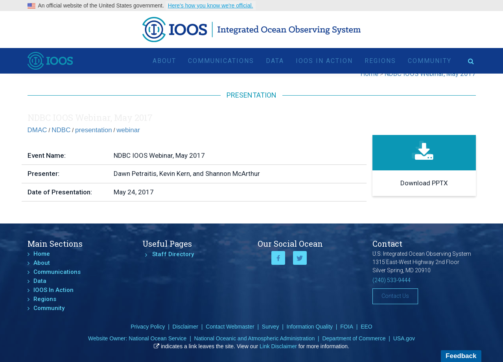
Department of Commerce (353, 338)
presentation (93, 130)
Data (275, 61)
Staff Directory (173, 254)
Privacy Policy (148, 326)
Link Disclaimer (278, 346)
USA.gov (404, 338)
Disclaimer (185, 326)
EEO (366, 326)
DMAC (37, 130)
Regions (380, 61)
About (164, 61)
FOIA (346, 326)
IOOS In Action (324, 61)
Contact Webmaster (230, 326)
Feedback (461, 356)
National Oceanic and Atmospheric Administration (254, 338)
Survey (270, 326)
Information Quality (310, 326)
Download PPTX (424, 183)
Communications (221, 61)
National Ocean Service (157, 338)
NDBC (61, 130)
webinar (128, 130)
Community (429, 61)
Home (41, 253)
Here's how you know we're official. (210, 5)
